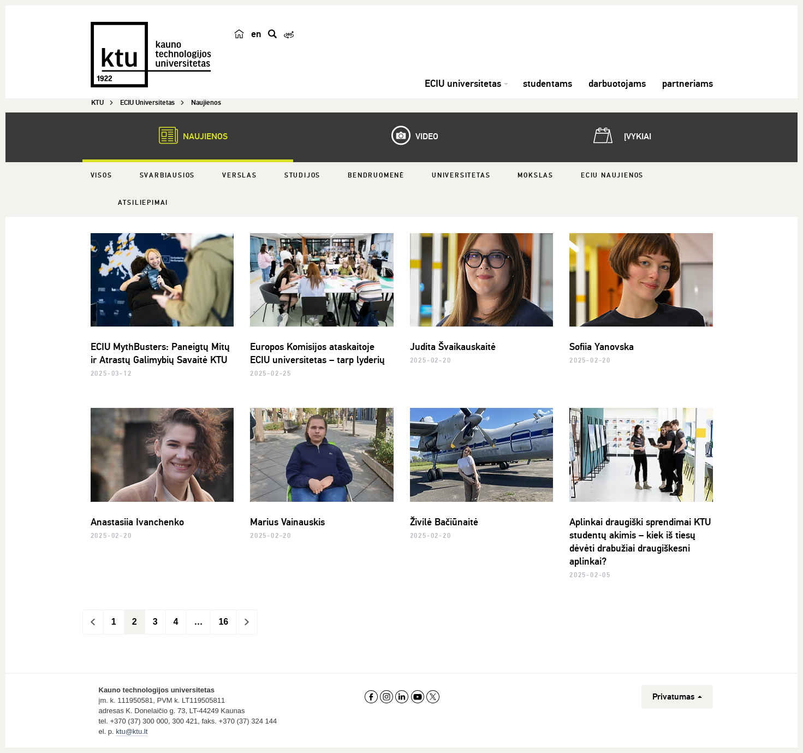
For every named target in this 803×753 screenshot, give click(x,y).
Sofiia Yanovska (601, 347)
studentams (547, 84)
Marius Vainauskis (287, 522)
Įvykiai (620, 135)
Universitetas (461, 175)
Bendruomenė (376, 175)
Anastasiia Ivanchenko (137, 522)
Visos (101, 175)
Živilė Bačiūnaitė (444, 522)
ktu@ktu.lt (131, 731)
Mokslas (536, 175)
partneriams (687, 84)
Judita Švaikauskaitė (453, 347)
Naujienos (188, 135)
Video (409, 135)
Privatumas (677, 696)
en (256, 34)
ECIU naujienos (612, 175)
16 (223, 621)
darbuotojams (617, 84)
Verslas (239, 175)
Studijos (302, 175)
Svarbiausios (167, 175)
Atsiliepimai (143, 203)
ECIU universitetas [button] (463, 84)
